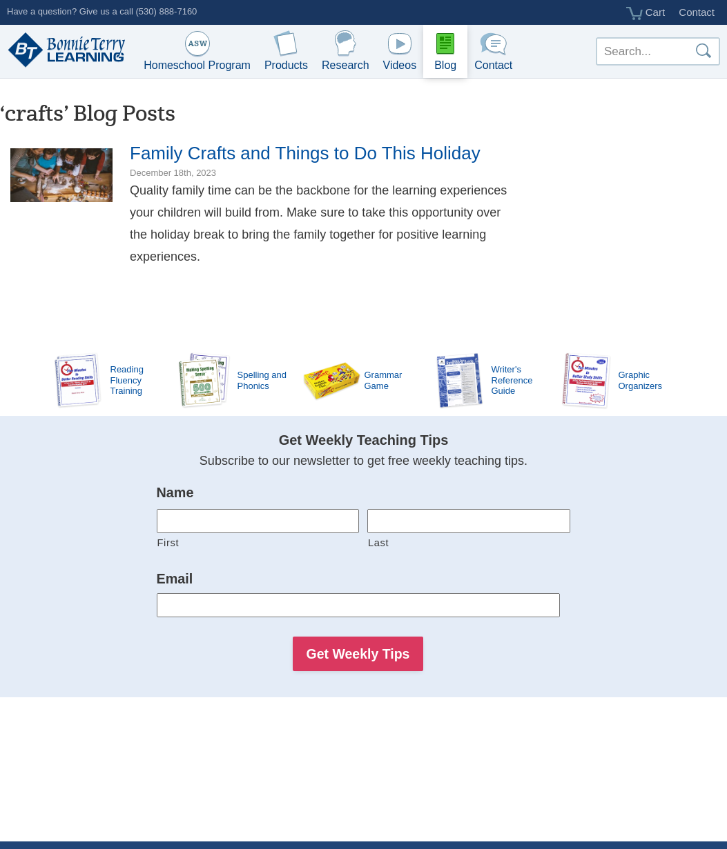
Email (175, 578)
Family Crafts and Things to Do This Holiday (305, 153)
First (168, 542)
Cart (646, 13)
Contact (697, 12)
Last (378, 542)
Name (175, 492)
